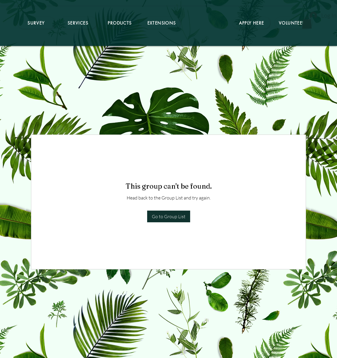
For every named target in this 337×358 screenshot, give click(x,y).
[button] (307, 23)
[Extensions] (161, 23)
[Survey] (36, 23)
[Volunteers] (293, 23)
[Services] (78, 23)
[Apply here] (251, 23)
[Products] (119, 23)
